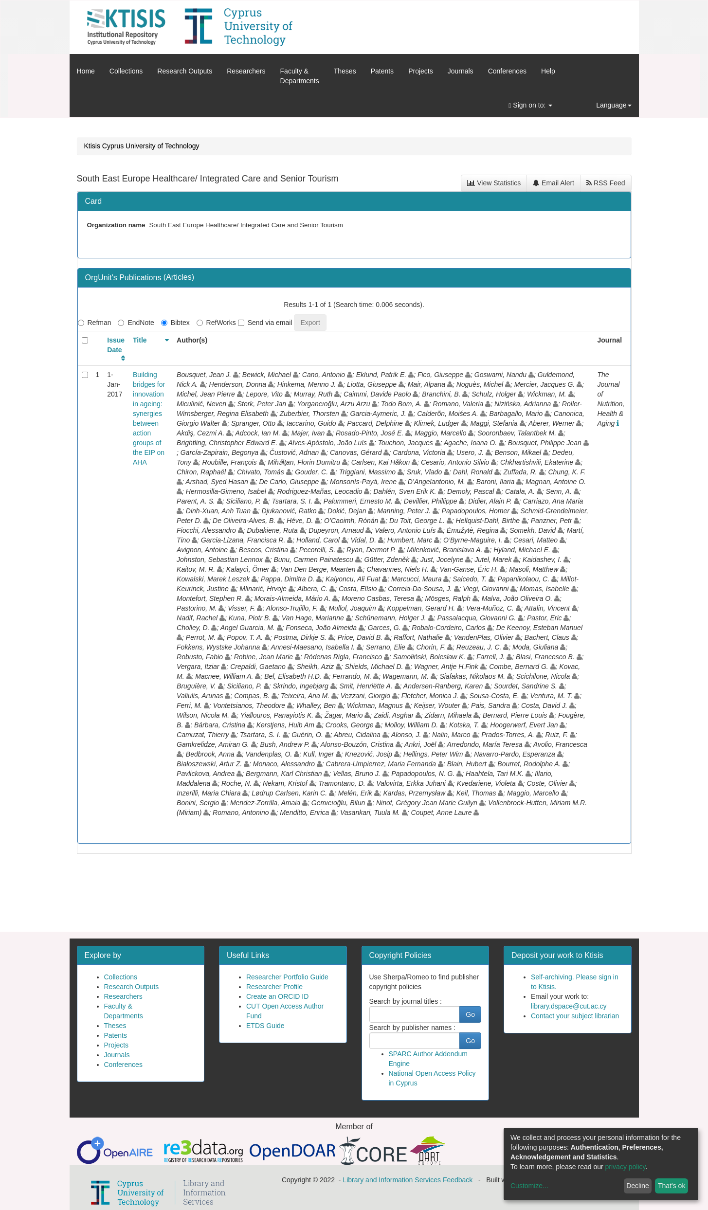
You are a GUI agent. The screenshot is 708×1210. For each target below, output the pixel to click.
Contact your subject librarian (575, 1016)
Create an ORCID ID (277, 996)
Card (93, 201)
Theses (345, 71)
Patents (382, 71)
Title (140, 340)
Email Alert (553, 183)
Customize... (529, 1186)
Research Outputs (184, 71)
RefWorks (216, 322)
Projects (420, 71)
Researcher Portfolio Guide (287, 977)
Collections (126, 71)
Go (470, 1014)
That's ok (671, 1186)
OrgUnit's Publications (124, 277)
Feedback (457, 1180)
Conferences (507, 71)
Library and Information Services (392, 1180)
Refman (94, 322)
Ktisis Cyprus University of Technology (142, 146)
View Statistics (494, 183)
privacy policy (625, 1167)
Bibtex (175, 322)
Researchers (246, 71)
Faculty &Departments (299, 76)
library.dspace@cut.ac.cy (569, 1006)
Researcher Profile (274, 987)
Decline (637, 1186)
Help (548, 71)
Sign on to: (530, 105)
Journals (460, 71)
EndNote (136, 322)
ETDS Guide (265, 1025)
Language (613, 105)
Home (86, 71)
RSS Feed (605, 183)
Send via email (265, 322)
